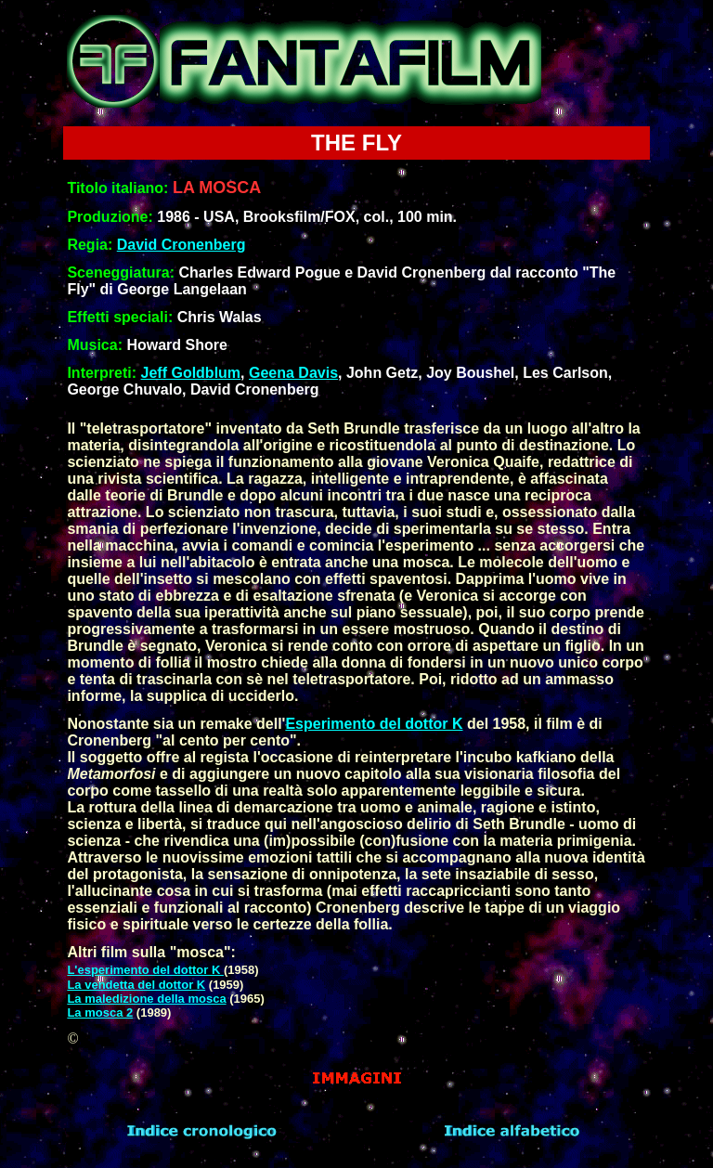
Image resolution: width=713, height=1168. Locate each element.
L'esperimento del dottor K (145, 970)
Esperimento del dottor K (373, 724)
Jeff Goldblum (191, 373)
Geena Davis (293, 373)
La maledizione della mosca (146, 999)
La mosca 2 (100, 1012)
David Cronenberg (181, 245)
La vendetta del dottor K (136, 985)
